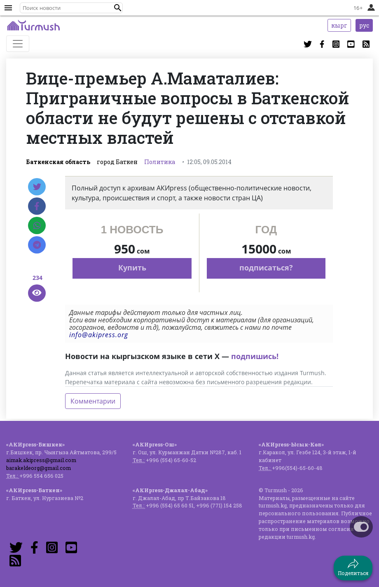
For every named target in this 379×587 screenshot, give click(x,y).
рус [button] (364, 25)
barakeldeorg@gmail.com (38, 468)
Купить (132, 267)
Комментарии (92, 401)
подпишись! (254, 356)
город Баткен (117, 162)
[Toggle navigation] (17, 43)
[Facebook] (37, 206)
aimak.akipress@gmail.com (41, 460)
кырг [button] (339, 25)
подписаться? (266, 267)
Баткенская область (58, 162)
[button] (118, 8)
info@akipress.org (98, 334)
